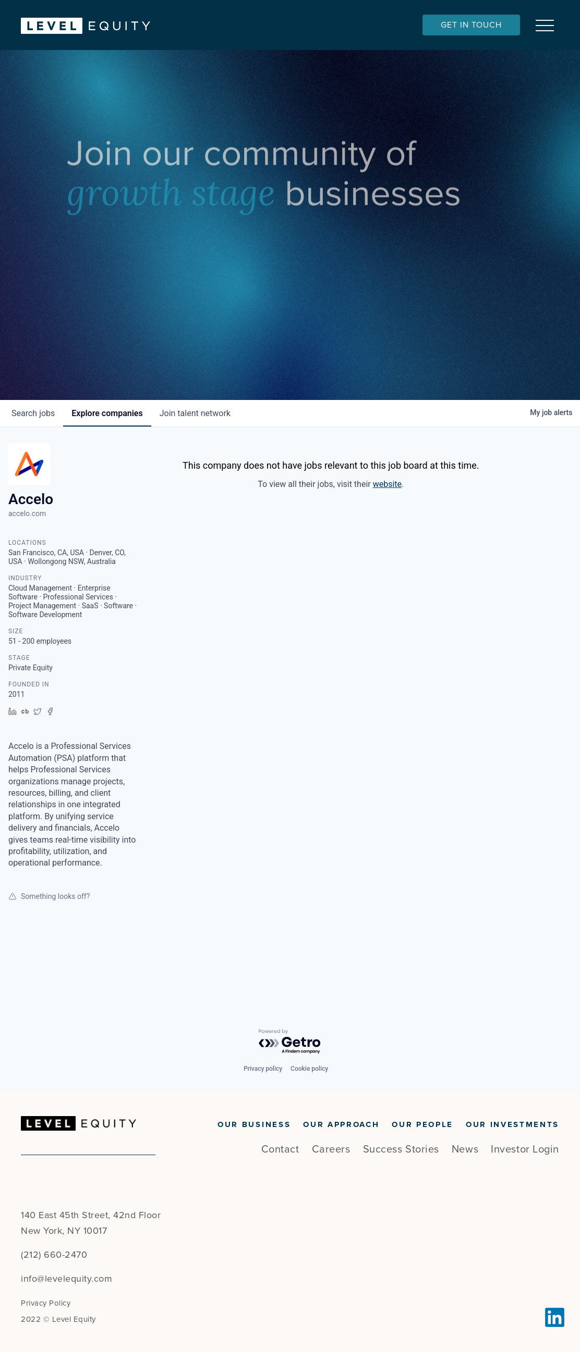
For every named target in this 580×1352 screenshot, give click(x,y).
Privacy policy (263, 1068)
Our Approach (341, 1124)
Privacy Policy (45, 1303)
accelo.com (27, 576)
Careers (331, 1149)
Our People (422, 1124)
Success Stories (401, 1149)
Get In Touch (471, 25)
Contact (280, 1149)
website (387, 547)
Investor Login (525, 1149)
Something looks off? (49, 958)
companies (106, 476)
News (465, 1149)
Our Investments (512, 1124)
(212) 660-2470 (54, 1254)
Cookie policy (309, 1068)
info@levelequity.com (66, 1278)
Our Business (254, 1124)
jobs (33, 476)
